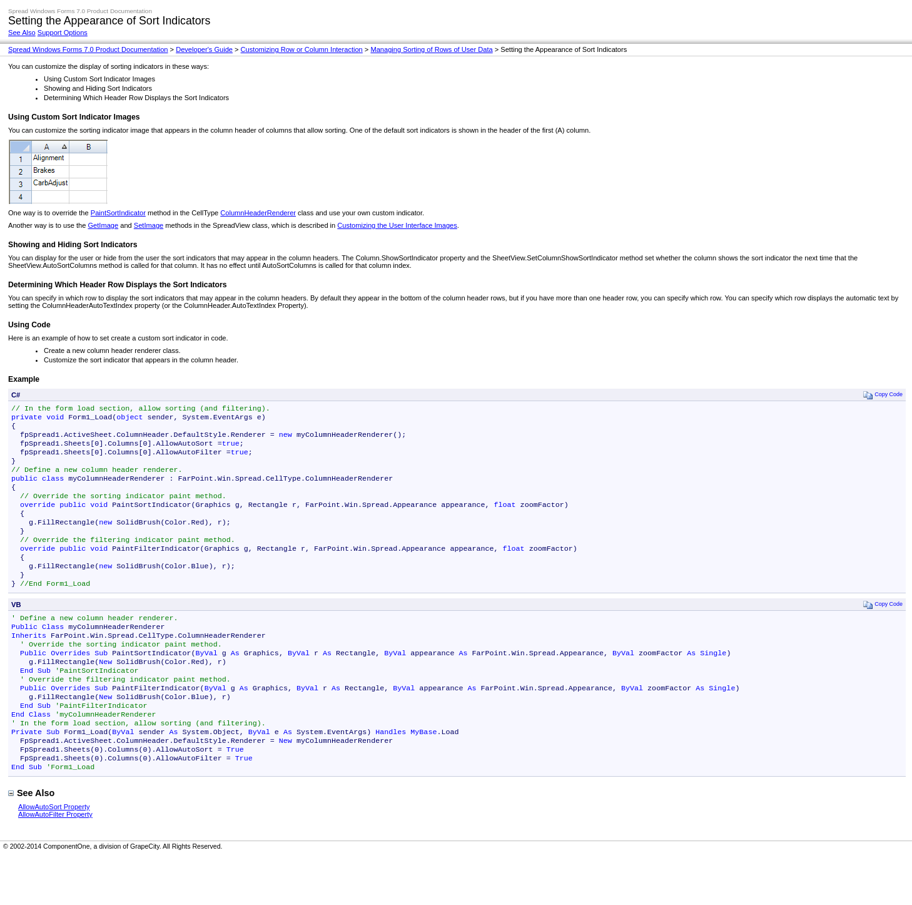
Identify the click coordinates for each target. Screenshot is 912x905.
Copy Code (883, 394)
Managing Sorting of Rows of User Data (431, 49)
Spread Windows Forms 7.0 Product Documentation (88, 49)
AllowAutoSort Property (54, 855)
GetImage (103, 225)
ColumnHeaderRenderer (258, 213)
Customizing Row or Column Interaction (302, 49)
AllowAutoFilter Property (55, 863)
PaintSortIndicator (118, 213)
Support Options (63, 32)
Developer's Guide (204, 49)
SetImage (148, 225)
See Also (22, 32)
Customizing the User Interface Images (397, 225)
